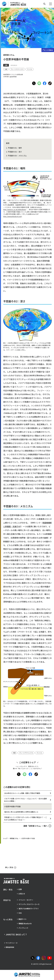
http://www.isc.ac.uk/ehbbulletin (14, 209)
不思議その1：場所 (15, 148)
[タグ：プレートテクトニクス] (17, 69)
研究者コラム (14, 838)
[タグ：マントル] (30, 69)
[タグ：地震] (6, 69)
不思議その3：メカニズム (17, 155)
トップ (5, 838)
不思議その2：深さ (15, 152)
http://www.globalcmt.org (12, 216)
